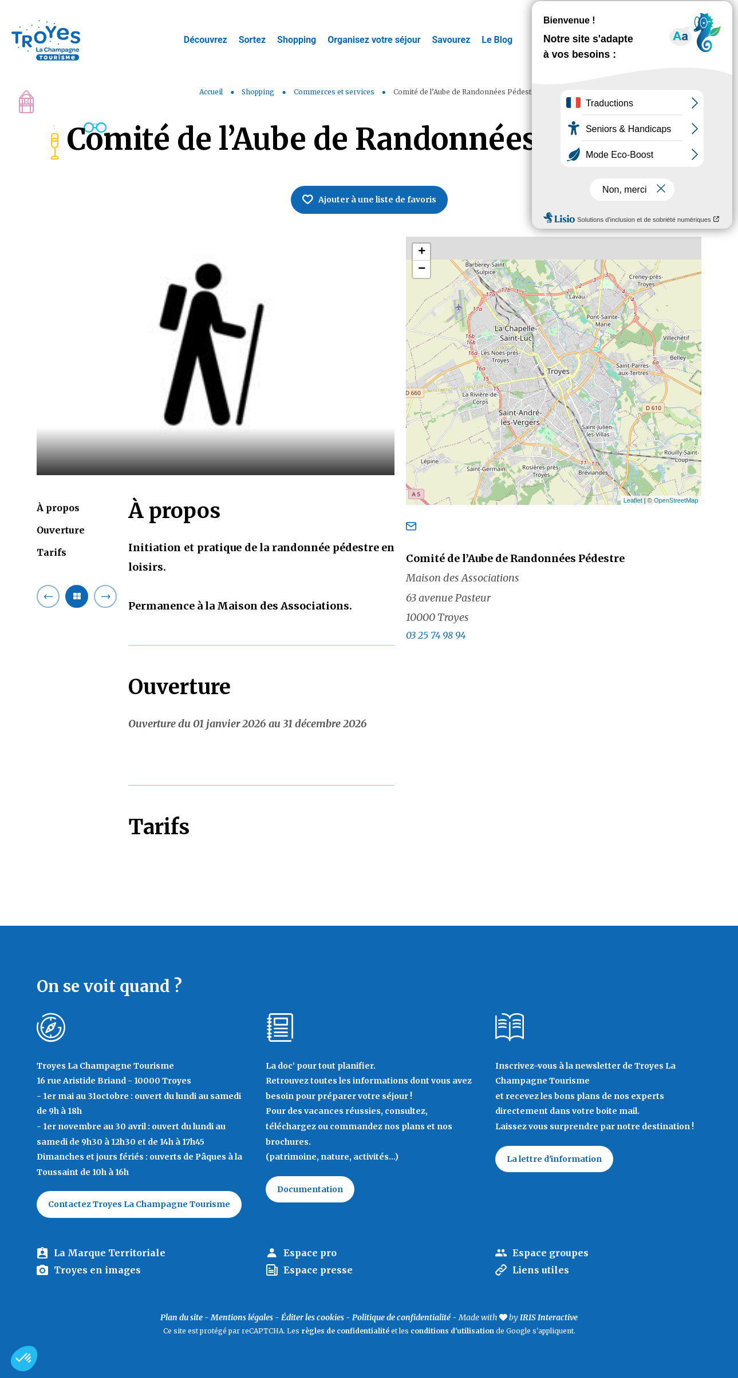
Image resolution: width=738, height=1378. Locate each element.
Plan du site (181, 1317)
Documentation (310, 1189)
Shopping (296, 39)
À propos (58, 507)
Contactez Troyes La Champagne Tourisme (139, 1204)
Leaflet (632, 500)
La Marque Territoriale (109, 1252)
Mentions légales (242, 1317)
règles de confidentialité (345, 1331)
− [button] (421, 269)
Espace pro (310, 1252)
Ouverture (61, 530)
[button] (24, 1358)
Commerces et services (335, 91)
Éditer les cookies (312, 1317)
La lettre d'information (554, 1159)
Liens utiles (540, 1270)
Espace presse (318, 1270)
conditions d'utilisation (452, 1331)
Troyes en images (97, 1270)
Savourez (451, 39)
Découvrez (205, 39)
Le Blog (497, 39)
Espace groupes (550, 1252)
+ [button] (421, 252)
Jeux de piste (643, 14)
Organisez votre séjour (373, 39)
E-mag (712, 14)
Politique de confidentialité (401, 1317)
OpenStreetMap (676, 500)
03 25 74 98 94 (435, 635)
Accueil (211, 91)
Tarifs (51, 552)
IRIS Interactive (549, 1317)
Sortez (252, 39)
